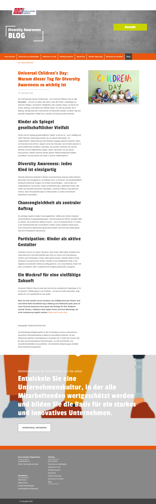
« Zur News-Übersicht (25, 63)
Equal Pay (81, 57)
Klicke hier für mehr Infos (57, 312)
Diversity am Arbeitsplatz (29, 57)
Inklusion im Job (49, 57)
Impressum (22, 480)
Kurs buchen (10, 57)
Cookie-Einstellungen (26, 486)
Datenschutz (23, 483)
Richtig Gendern (66, 57)
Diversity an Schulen (114, 57)
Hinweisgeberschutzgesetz (28, 489)
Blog (128, 57)
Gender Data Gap (95, 57)
